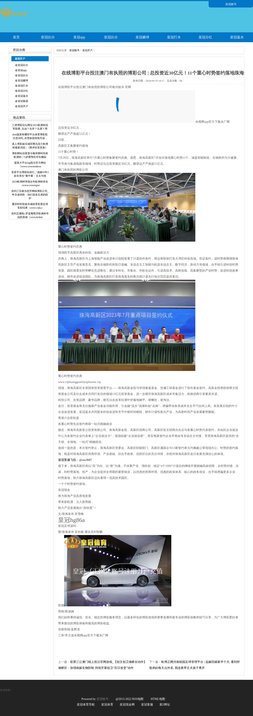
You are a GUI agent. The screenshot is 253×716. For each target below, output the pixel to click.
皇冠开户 (23, 106)
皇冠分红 (205, 37)
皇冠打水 (174, 37)
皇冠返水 (237, 37)
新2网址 (165, 704)
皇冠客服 (147, 704)
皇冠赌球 (142, 37)
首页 (16, 37)
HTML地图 (158, 699)
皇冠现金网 (127, 704)
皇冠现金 (64, 490)
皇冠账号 (74, 50)
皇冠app (79, 37)
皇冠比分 (48, 37)
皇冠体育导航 (86, 704)
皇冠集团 (23, 101)
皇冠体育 (107, 704)
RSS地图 (137, 699)
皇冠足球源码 (67, 526)
